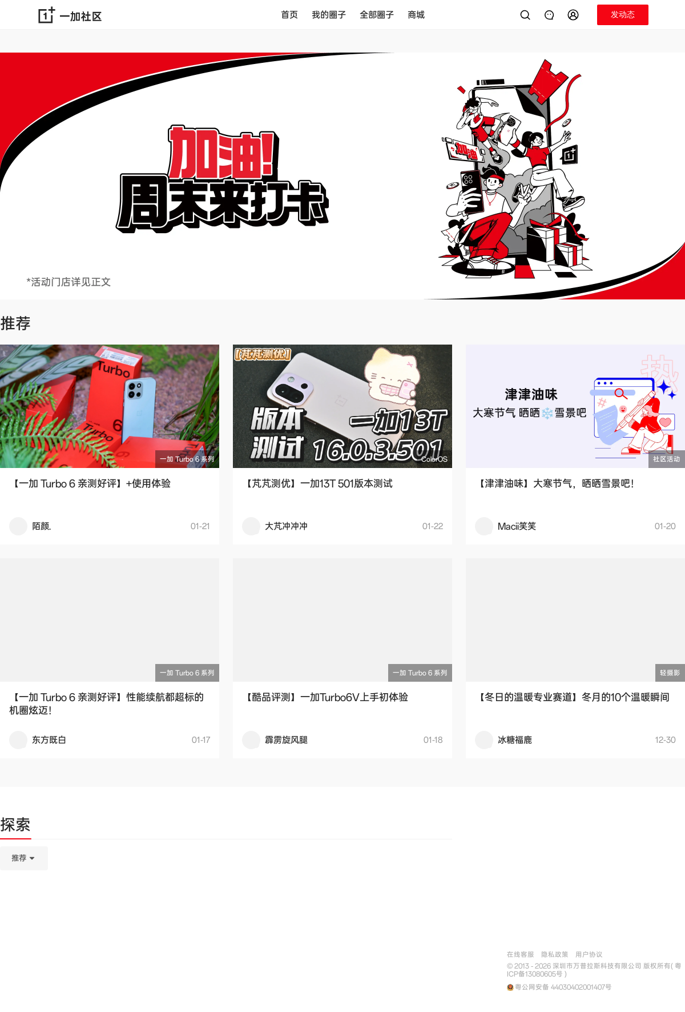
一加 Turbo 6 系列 (187, 459)
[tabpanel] (226, 915)
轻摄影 (670, 673)
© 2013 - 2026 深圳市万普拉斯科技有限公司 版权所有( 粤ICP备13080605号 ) (594, 970)
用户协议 (589, 954)
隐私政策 (555, 954)
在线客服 (520, 954)
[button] (575, 15)
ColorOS (434, 459)
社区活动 (666, 459)
